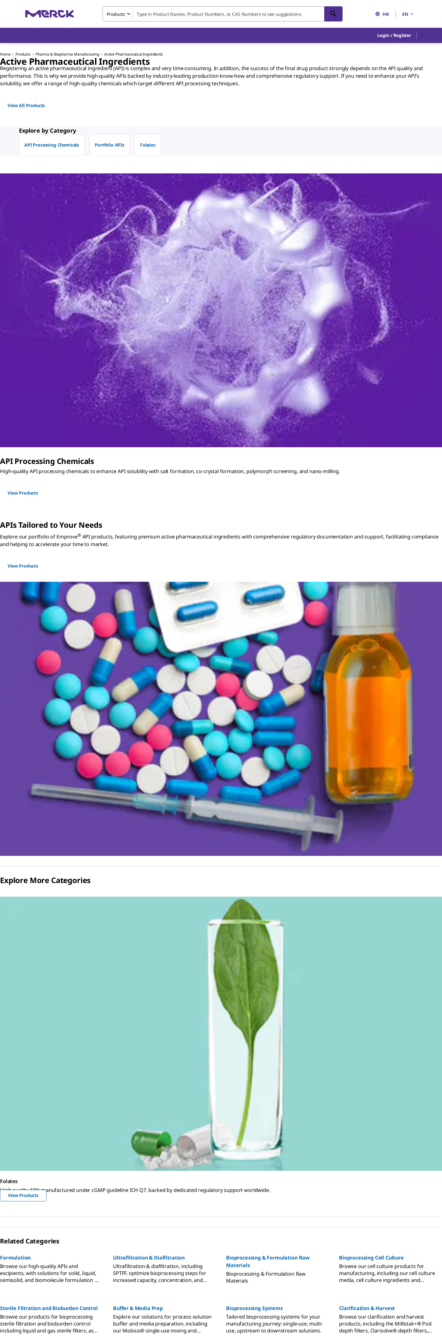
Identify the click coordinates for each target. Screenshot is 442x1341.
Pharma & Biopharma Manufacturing (67, 54)
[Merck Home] (49, 13)
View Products (23, 1195)
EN (408, 14)
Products (23, 54)
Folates (148, 145)
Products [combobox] (116, 14)
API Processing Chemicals (51, 145)
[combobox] (223, 13)
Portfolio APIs (109, 145)
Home (5, 54)
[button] (394, 35)
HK (382, 14)
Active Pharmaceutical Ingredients (133, 54)
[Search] (333, 13)
